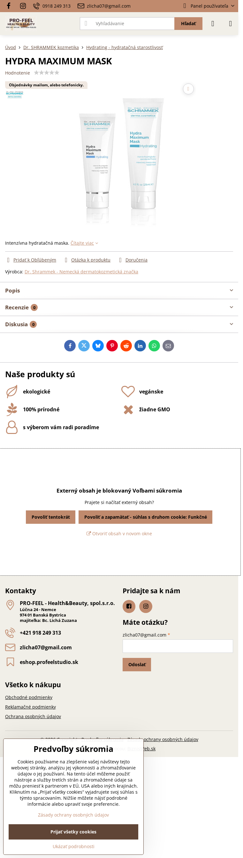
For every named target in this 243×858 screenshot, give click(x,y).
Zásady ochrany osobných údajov (162, 739)
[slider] (46, 72)
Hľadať (188, 23)
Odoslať (137, 664)
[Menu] (230, 23)
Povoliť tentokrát (51, 517)
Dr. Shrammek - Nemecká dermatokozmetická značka (81, 272)
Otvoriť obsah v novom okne (119, 533)
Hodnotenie (17, 73)
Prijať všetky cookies (73, 832)
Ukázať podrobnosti (74, 846)
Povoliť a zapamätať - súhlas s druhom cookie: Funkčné (145, 517)
